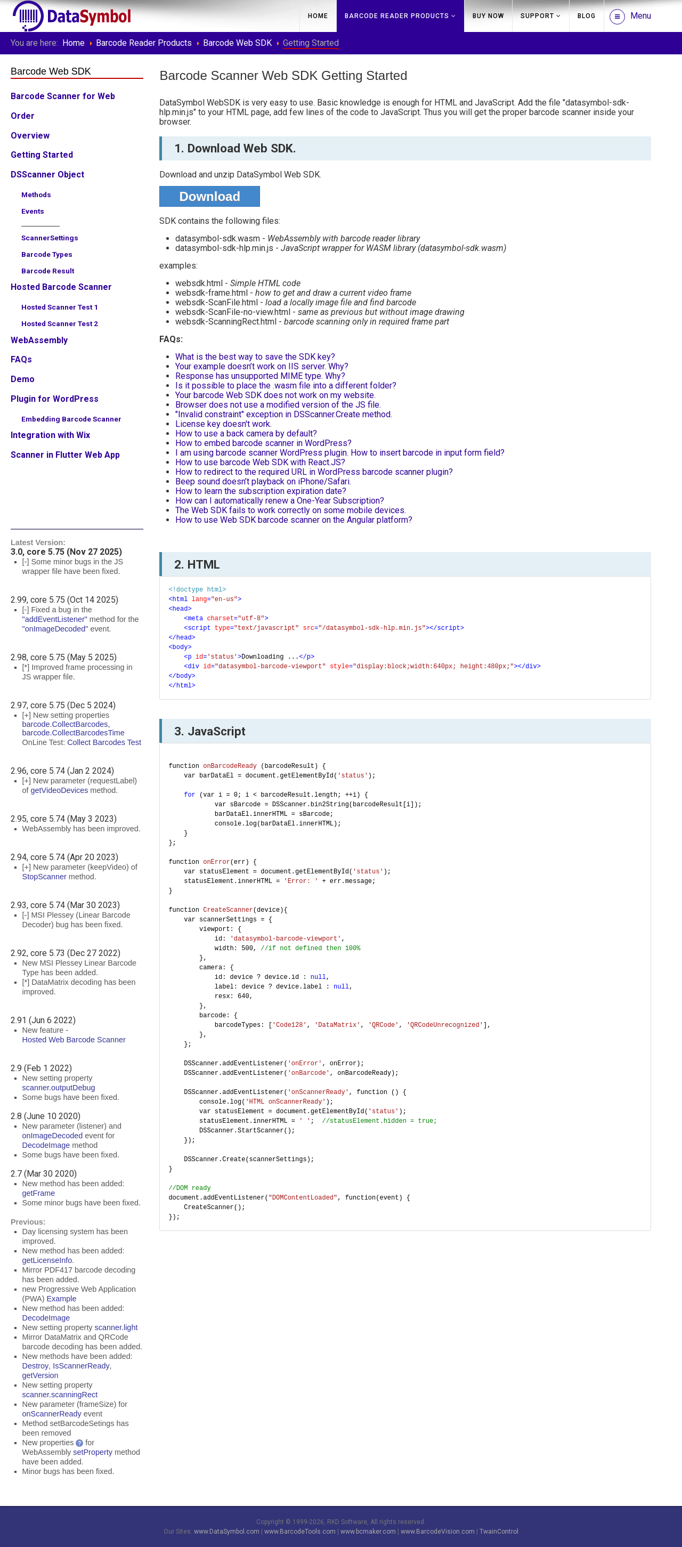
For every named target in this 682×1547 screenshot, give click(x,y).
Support (537, 16)
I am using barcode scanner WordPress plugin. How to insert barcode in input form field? (340, 453)
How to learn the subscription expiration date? (260, 491)
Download (209, 196)
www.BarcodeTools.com (300, 1531)
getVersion (40, 1375)
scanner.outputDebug (58, 1087)
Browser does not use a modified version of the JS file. (278, 405)
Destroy (35, 1366)
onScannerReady (52, 1414)
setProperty (92, 1452)
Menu (630, 17)
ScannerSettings (49, 237)
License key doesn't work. (223, 424)
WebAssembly (39, 340)
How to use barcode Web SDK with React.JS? (260, 462)
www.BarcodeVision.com (438, 1531)
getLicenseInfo (47, 1260)
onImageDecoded (52, 1135)
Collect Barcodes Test (104, 742)
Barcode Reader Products (397, 16)
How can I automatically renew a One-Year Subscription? (279, 501)
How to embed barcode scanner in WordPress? (263, 443)
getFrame (38, 1193)
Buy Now (488, 16)
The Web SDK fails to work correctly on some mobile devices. (290, 510)
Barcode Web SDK (237, 43)
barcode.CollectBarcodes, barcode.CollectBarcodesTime (73, 728)
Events (32, 211)
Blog (587, 16)
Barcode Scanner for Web (63, 96)
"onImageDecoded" (55, 629)
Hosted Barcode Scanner (61, 287)
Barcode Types (46, 254)
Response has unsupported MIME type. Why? (260, 376)
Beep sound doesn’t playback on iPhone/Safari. (263, 481)
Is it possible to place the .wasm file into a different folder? (285, 385)
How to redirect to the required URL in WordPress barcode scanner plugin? (314, 472)
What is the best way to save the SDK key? (255, 357)
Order (23, 116)
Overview (30, 136)
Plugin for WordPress (55, 399)
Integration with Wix (50, 435)
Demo (23, 379)
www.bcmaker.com (368, 1531)
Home (318, 16)
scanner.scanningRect (60, 1394)
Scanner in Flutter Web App (65, 455)
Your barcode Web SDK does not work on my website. (275, 395)
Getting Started (42, 155)
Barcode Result (47, 270)
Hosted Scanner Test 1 (59, 307)
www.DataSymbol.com (226, 1531)
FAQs (21, 359)
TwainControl (499, 1531)
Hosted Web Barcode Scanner (74, 1039)
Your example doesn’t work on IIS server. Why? (261, 366)
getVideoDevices (59, 790)
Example (61, 1298)
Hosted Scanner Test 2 (59, 323)
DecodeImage (46, 1145)
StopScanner (44, 876)
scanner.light (116, 1327)
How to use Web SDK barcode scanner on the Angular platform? (293, 520)
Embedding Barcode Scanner (71, 419)
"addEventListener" (54, 619)
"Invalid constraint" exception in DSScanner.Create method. (283, 414)
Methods (36, 194)
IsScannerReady (81, 1366)
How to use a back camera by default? (246, 433)
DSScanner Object (47, 174)
